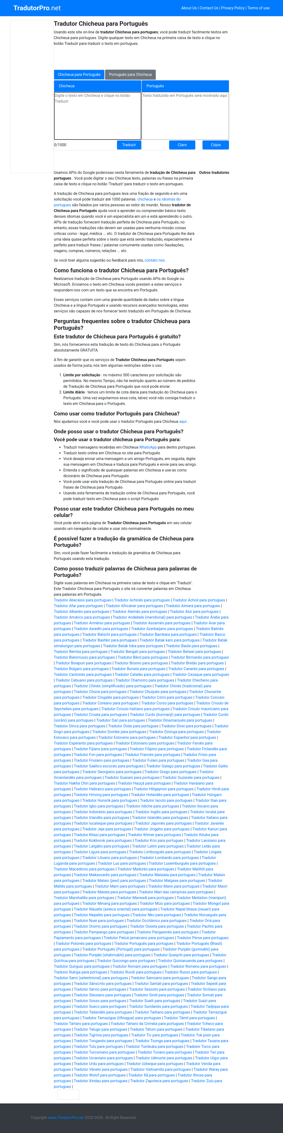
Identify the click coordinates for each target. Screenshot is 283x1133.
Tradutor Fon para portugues (98, 754)
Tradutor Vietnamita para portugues (160, 1069)
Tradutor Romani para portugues (139, 966)
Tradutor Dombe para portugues (119, 731)
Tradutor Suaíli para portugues (154, 1000)
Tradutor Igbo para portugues (98, 806)
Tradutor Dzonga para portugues (176, 731)
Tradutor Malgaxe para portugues (177, 880)
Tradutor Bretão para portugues (197, 663)
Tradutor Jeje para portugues (106, 829)
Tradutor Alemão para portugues (139, 611)
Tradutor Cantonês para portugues (83, 674)
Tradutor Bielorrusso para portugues (84, 657)
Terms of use (258, 8)
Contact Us (209, 8)
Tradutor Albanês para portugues (82, 611)
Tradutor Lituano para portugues (109, 857)
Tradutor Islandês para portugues (160, 817)
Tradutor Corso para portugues (167, 703)
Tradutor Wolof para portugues (100, 1075)
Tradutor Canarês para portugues (196, 669)
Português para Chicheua (130, 74)
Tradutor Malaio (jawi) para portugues (114, 880)
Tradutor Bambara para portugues (168, 634)
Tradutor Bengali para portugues (138, 651)
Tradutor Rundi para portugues (136, 972)
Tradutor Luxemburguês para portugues (182, 863)
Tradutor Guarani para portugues (132, 777)
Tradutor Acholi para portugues (198, 600)
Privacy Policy (233, 8)
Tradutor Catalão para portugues (142, 674)
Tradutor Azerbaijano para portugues (162, 628)
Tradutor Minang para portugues (109, 903)
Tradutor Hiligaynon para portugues (164, 789)
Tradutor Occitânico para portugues (157, 920)
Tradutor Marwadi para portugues (145, 897)
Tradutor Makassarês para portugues (105, 875)
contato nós (155, 260)
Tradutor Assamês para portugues (162, 623)
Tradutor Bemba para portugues (81, 651)
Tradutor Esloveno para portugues (127, 737)
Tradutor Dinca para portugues (79, 726)
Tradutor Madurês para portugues (145, 869)
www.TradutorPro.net (66, 1117)
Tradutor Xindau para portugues (100, 1081)
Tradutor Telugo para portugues (100, 1029)
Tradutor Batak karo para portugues (170, 640)
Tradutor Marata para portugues (109, 892)
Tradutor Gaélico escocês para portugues (109, 766)
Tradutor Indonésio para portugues (103, 812)
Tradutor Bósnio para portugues (141, 663)
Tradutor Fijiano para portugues (100, 749)
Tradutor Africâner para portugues (134, 606)
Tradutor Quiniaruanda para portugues (190, 960)
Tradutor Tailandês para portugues (103, 1012)
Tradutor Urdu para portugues (99, 1063)
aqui (183, 421)
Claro (182, 145)
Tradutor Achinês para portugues (142, 600)
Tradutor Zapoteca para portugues (159, 1081)
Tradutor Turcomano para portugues (104, 1052)
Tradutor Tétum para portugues (156, 1029)
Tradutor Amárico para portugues (82, 617)
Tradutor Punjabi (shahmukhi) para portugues (112, 955)
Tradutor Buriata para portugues (138, 669)
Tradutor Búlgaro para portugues (81, 669)
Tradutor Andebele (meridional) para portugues (152, 617)
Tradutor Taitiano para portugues (162, 1012)
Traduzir (129, 145)
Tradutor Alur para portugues (194, 611)
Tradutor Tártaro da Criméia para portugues (147, 1023)
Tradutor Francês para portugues (152, 754)
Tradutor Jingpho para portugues (162, 829)
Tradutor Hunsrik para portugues (109, 800)
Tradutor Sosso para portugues (100, 1000)
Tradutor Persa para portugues (203, 938)
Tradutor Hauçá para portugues (144, 783)
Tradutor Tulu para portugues (98, 1046)
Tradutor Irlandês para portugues (101, 817)
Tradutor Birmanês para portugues (200, 657)
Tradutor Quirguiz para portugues (82, 966)
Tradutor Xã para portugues (151, 1075)
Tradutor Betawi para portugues (194, 651)
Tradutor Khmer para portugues (154, 835)
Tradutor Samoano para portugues (160, 978)
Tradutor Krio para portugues (159, 840)
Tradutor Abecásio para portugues (82, 600)
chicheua (145, 199)
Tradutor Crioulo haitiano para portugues (135, 709)
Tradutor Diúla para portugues (133, 726)
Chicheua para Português (79, 74)
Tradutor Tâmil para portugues (189, 1018)
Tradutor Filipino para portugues (157, 749)
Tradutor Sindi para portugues (159, 995)
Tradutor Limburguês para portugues (160, 852)
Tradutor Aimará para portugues (193, 606)
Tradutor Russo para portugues (190, 972)
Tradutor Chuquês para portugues (157, 691)
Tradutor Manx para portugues (174, 886)
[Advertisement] (32, 96)
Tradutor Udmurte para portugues (164, 1058)
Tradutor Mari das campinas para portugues (176, 892)
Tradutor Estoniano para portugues (145, 743)
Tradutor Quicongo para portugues (126, 960)
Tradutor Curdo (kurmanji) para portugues (165, 714)
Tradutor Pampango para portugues (104, 932)
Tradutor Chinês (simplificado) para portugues (113, 686)
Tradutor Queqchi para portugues (181, 955)
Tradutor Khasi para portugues (99, 835)
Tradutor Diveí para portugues (186, 726)
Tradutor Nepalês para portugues (102, 915)
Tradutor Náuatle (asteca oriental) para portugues (116, 909)
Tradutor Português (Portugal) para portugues (121, 949)
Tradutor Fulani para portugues (158, 760)
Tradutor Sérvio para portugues (100, 989)
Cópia (216, 145)
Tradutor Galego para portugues (173, 766)
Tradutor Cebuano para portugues (84, 680)
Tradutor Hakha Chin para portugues (84, 783)
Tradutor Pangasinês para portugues (168, 932)
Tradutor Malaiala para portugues (167, 875)
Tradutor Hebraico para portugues (102, 789)
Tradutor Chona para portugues (100, 691)
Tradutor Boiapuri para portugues (83, 663)
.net (37, 8)
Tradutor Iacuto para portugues (166, 800)
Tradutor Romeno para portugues (198, 966)
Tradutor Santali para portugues (161, 983)
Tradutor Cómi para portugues (167, 697)
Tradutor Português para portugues (144, 943)
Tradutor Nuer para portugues (99, 920)
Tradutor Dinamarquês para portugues (180, 720)
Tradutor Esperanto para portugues (83, 743)
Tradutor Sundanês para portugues (158, 1006)
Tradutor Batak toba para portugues (133, 646)
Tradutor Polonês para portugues (83, 943)
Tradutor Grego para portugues (170, 772)
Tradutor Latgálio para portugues (101, 846)
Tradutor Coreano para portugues (110, 703)
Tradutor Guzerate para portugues (191, 777)
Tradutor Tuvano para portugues (165, 1052)
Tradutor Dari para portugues (120, 720)
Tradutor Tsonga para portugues (162, 1041)
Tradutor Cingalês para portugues (110, 697)
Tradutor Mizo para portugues (165, 903)
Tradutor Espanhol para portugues (187, 737)
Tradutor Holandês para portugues (160, 794)
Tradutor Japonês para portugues (163, 823)
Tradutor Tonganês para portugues (103, 1041)
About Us (189, 8)
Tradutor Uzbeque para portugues (154, 1063)
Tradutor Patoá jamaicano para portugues (139, 938)
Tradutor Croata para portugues (100, 714)
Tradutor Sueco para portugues (100, 1006)
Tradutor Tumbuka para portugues (154, 1046)
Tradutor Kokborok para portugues (103, 840)
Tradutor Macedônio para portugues (84, 869)
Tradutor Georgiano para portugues (112, 772)
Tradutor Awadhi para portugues (101, 628)
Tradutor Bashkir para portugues (109, 640)
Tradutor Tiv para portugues (154, 1035)
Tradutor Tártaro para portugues (81, 1023)
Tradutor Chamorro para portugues (144, 680)
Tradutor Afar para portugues (78, 606)
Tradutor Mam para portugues (120, 886)
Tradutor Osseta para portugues (157, 926)
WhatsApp (148, 447)
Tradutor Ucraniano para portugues (103, 1058)
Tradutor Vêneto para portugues (101, 1069)
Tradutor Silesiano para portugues (102, 995)
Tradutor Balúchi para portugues (109, 634)
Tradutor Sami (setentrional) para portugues (91, 978)
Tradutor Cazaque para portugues (200, 674)
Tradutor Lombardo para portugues (169, 857)
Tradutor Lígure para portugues (100, 852)
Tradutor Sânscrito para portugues (103, 983)
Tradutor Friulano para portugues (102, 760)
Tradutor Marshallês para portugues (84, 897)
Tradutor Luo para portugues (122, 863)
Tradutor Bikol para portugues (143, 657)
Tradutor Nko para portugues (156, 915)
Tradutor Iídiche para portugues (152, 806)
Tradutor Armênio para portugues (102, 623)
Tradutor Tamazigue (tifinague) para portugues (121, 1018)
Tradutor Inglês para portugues (161, 812)
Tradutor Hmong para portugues (101, 794)
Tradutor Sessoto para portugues (157, 989)
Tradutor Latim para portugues (158, 846)
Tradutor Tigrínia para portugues (101, 1035)
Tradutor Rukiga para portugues (80, 972)
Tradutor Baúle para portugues (191, 646)
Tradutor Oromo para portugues (100, 926)
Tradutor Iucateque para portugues (103, 823)
